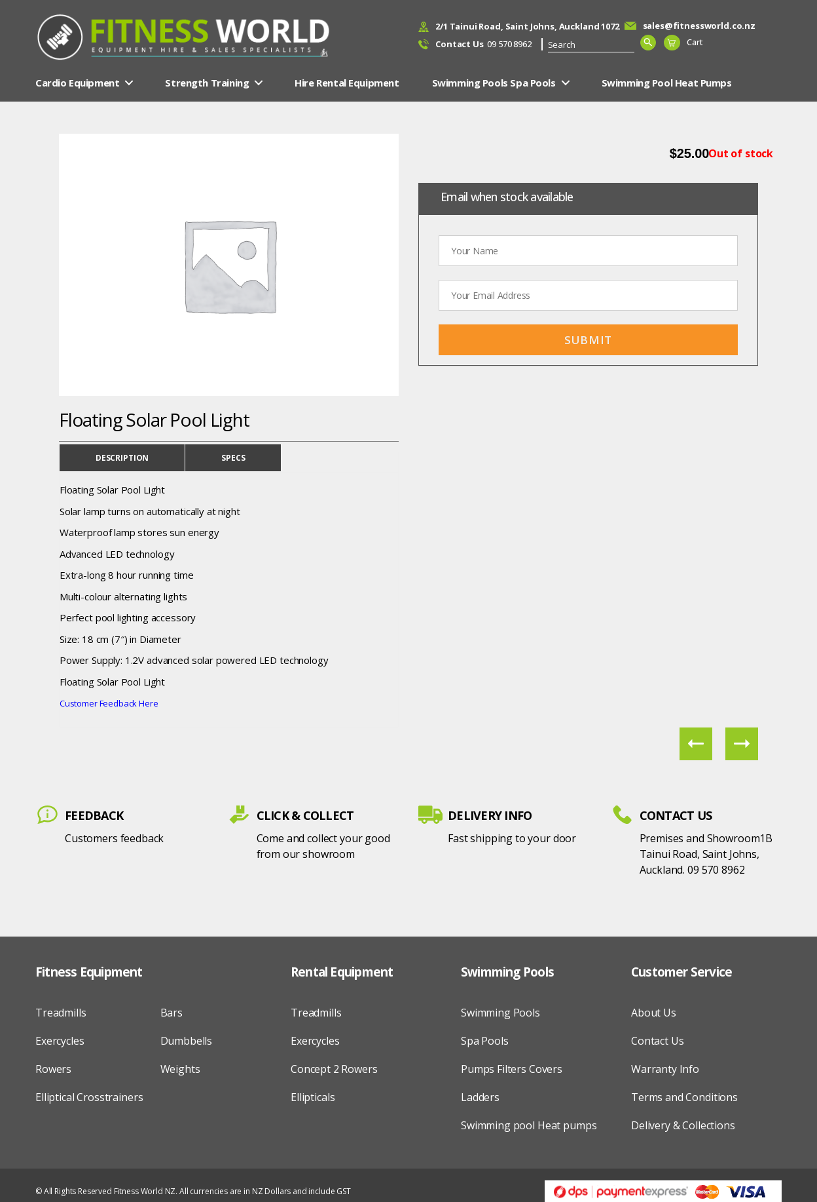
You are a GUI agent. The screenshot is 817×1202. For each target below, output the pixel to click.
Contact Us (657, 1041)
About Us (653, 1012)
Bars (171, 1012)
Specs (233, 457)
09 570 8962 (483, 44)
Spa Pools (485, 1041)
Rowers (53, 1069)
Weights (180, 1069)
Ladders (480, 1097)
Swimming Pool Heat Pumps (667, 82)
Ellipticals (313, 1097)
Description (122, 457)
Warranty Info (665, 1069)
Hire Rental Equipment (347, 82)
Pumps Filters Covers (511, 1069)
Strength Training (207, 82)
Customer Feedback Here (109, 703)
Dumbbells (186, 1041)
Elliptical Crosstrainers (89, 1097)
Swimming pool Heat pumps (528, 1125)
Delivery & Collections (683, 1125)
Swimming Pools (500, 1012)
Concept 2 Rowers (334, 1069)
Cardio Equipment (77, 82)
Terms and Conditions (684, 1097)
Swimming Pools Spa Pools (494, 82)
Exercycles (59, 1041)
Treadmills (60, 1012)
